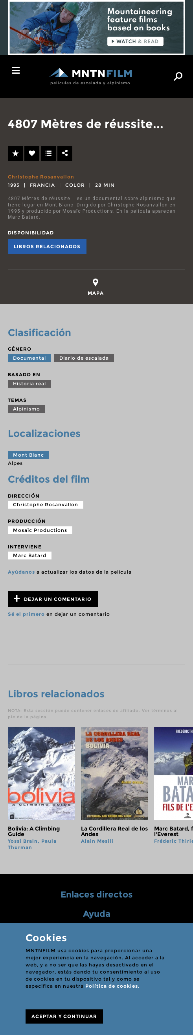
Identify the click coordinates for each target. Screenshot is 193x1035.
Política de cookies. (112, 986)
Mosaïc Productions (40, 530)
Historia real (29, 383)
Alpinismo (26, 409)
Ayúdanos (21, 572)
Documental (29, 358)
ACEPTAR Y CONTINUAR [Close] (64, 1016)
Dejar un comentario (53, 598)
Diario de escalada (84, 358)
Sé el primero (26, 614)
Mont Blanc (28, 455)
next (178, 788)
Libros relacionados (47, 246)
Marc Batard (29, 555)
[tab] (96, 287)
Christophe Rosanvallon (41, 177)
